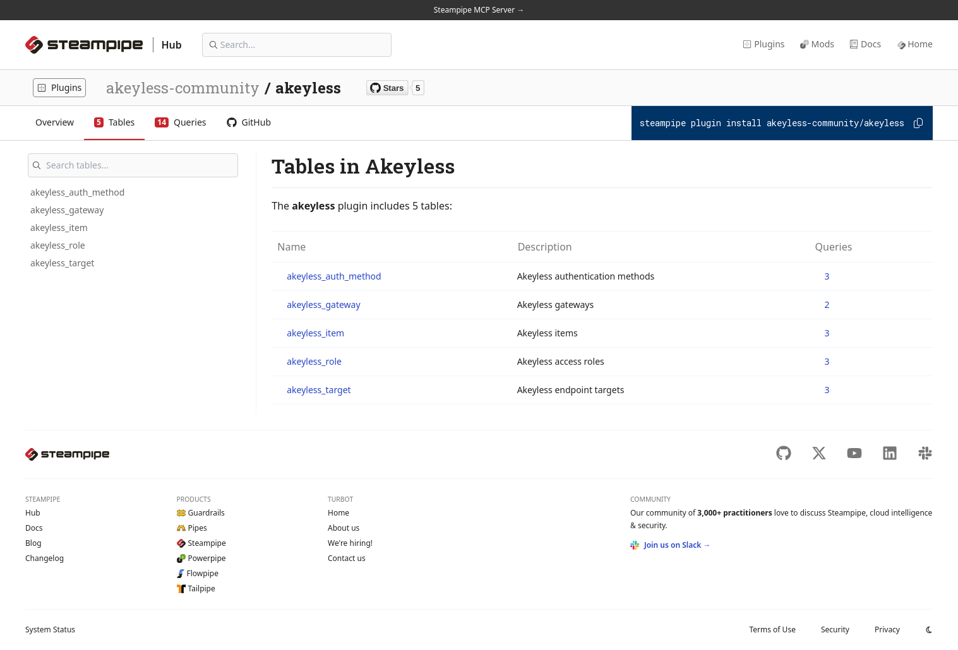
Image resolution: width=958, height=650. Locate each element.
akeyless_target (62, 263)
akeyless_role (57, 245)
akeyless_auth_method (77, 192)
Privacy (887, 629)
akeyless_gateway (67, 210)
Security (835, 629)
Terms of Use (772, 629)
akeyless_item (59, 227)
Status (50, 629)
